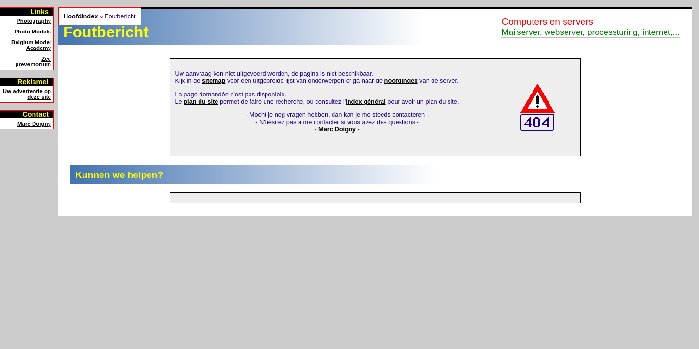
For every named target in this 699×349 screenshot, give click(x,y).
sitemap (213, 80)
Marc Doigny (34, 124)
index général (366, 101)
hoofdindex (401, 80)
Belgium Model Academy (31, 45)
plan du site (200, 101)
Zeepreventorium (33, 61)
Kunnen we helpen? (119, 174)
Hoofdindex (81, 16)
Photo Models (33, 31)
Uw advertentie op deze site (27, 94)
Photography (34, 21)
